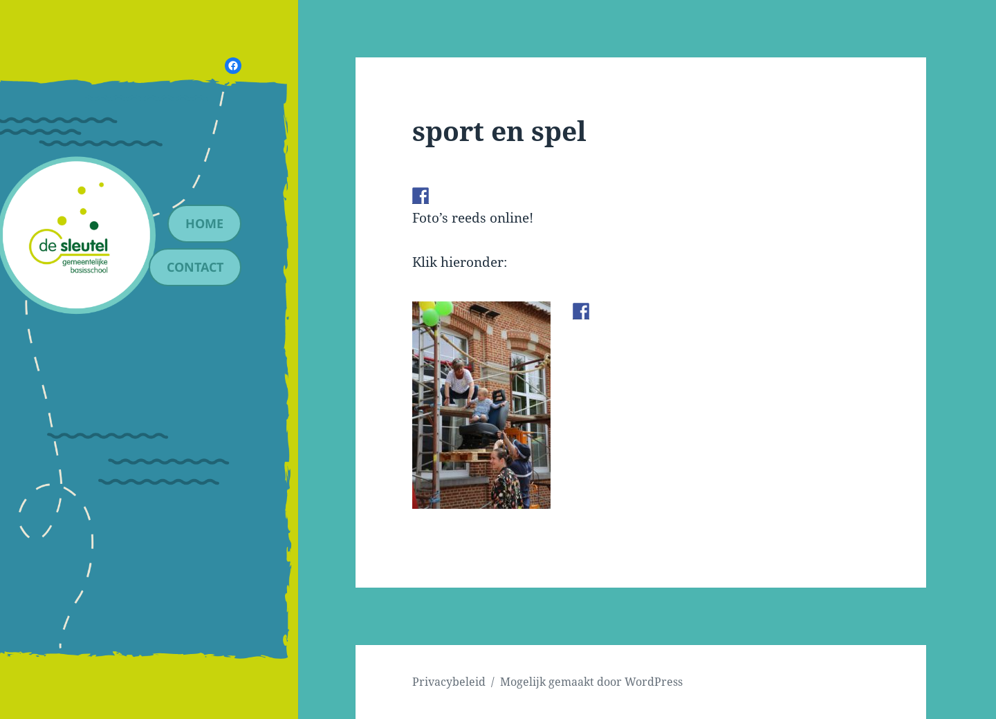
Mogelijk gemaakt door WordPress (591, 681)
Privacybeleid (449, 681)
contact (195, 267)
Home (204, 223)
